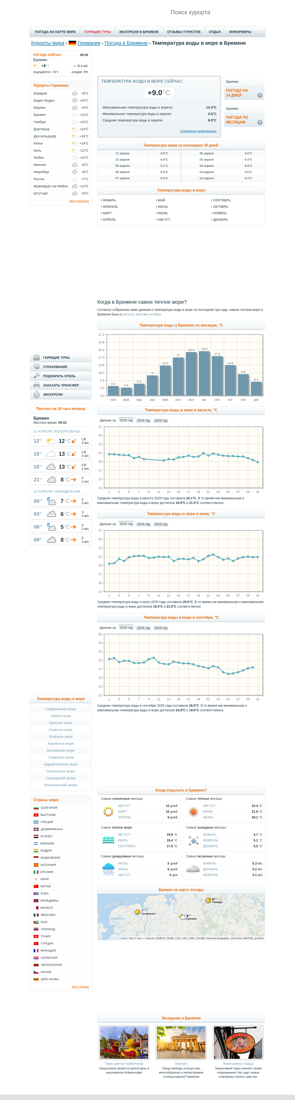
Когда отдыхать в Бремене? (181, 790)
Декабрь (210, 846)
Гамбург (40, 122)
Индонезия (50, 857)
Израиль (47, 843)
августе (128, 314)
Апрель (124, 817)
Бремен (40, 115)
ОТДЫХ (215, 32)
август (164, 219)
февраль (110, 207)
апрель (109, 219)
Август (124, 806)
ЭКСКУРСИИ (53, 394)
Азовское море (61, 730)
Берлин (181, 1063)
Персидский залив (60, 778)
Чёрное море (60, 716)
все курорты (79, 201)
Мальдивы (49, 900)
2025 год (126, 420)
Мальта (47, 907)
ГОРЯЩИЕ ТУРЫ (97, 32)
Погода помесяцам (237, 119)
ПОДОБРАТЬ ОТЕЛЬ (59, 376)
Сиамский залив (61, 757)
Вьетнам (48, 815)
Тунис (46, 936)
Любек (39, 157)
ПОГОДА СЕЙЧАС (47, 55)
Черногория (51, 965)
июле (140, 314)
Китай (46, 886)
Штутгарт (41, 193)
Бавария (40, 93)
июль (163, 213)
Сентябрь (127, 846)
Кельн (38, 143)
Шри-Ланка (50, 979)
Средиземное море (60, 709)
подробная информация (198, 131)
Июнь (208, 817)
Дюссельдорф (45, 136)
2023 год (160, 420)
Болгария (49, 807)
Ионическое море (61, 771)
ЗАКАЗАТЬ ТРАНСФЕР (61, 385)
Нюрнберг (42, 172)
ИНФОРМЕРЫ (240, 32)
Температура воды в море (181, 190)
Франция (48, 950)
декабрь (220, 219)
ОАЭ (44, 922)
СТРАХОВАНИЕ (55, 367)
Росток (39, 179)
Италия (47, 872)
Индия (46, 850)
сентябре (154, 314)
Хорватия (49, 957)
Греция (47, 822)
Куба (45, 893)
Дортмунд (41, 129)
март (107, 213)
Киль (37, 150)
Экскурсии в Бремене (181, 1018)
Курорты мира (47, 43)
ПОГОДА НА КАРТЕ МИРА (55, 32)
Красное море (61, 723)
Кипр (45, 879)
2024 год (143, 420)
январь (109, 200)
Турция (47, 943)
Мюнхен (40, 165)
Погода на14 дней (237, 92)
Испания (48, 865)
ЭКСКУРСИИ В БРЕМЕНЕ (139, 32)
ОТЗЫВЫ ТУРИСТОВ (184, 32)
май (161, 200)
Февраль (210, 840)
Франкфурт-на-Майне (51, 186)
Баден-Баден (44, 100)
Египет (47, 836)
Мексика (48, 915)
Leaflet (123, 938)
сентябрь (222, 200)
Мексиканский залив (60, 785)
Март (122, 811)
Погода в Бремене (126, 43)
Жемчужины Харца (238, 1063)
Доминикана (52, 829)
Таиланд (48, 929)
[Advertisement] (181, 60)
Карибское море (61, 743)
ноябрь (220, 213)
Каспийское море (61, 750)
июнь (163, 207)
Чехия (46, 972)
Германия (89, 43)
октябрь (220, 207)
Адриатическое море (60, 764)
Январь (209, 834)
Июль (208, 811)
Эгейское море (61, 736)
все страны (80, 986)
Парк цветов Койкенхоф (124, 1063)
